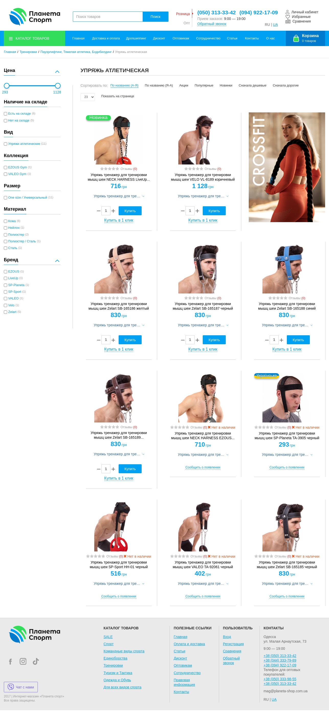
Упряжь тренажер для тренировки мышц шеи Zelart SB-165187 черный (203, 306)
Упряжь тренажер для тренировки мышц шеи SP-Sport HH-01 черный (119, 564)
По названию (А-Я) (124, 85)
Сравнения (232, 651)
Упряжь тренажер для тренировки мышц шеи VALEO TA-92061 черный (203, 564)
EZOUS (13, 271)
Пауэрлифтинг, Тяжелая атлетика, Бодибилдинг (75, 52)
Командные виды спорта (124, 651)
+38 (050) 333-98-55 (280, 679)
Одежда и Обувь (117, 680)
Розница (183, 14)
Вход (227, 637)
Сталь (12, 248)
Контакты (252, 38)
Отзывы (128, 169)
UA (275, 25)
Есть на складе (19, 113)
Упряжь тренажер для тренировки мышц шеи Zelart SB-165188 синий (287, 306)
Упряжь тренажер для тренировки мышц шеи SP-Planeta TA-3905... (287, 435)
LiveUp (13, 278)
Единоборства (115, 658)
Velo (11, 305)
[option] (287, 167)
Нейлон (14, 228)
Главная (78, 38)
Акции (183, 85)
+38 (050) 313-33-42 (280, 656)
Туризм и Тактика (118, 673)
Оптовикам (181, 38)
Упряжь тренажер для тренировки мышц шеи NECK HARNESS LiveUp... (119, 177)
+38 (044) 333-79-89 (280, 660)
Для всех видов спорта (122, 687)
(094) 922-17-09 (258, 12)
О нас (270, 38)
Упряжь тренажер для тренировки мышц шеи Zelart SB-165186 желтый (118, 306)
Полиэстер (16, 234)
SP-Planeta (16, 285)
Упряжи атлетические (24, 144)
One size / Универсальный (27, 197)
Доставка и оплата (106, 38)
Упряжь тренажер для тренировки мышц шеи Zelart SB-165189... (118, 435)
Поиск (156, 17)
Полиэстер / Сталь (22, 241)
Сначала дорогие (286, 85)
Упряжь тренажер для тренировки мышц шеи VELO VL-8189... (203, 177)
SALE (108, 637)
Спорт (109, 644)
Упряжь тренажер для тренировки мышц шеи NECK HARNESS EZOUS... (203, 435)
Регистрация (233, 644)
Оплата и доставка (189, 644)
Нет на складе (18, 120)
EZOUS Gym (17, 167)
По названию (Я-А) (159, 85)
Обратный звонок (211, 24)
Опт (187, 23)
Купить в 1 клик (118, 220)
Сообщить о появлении (202, 467)
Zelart (12, 312)
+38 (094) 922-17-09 (280, 665)
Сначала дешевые (252, 85)
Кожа (12, 221)
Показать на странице (117, 96)
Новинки (226, 85)
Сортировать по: (94, 85)
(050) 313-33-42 (216, 12)
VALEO (13, 298)
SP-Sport (14, 292)
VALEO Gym (17, 174)
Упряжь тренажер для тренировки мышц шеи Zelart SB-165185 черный (287, 564)
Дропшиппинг (136, 38)
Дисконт (159, 38)
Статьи (232, 38)
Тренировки (28, 52)
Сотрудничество (208, 38)
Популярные (204, 85)
